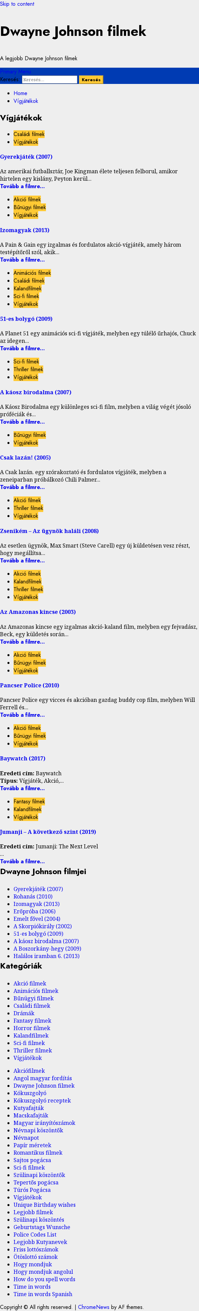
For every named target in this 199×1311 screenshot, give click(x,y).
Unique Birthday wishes (45, 1204)
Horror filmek (32, 1028)
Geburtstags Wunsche (42, 1227)
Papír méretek (32, 1145)
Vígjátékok (26, 142)
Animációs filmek (32, 273)
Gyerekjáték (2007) (26, 156)
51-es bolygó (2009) (26, 319)
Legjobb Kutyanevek (40, 1242)
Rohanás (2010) (33, 896)
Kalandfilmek (28, 288)
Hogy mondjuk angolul (43, 1271)
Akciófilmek (29, 1070)
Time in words (32, 1286)
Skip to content (17, 4)
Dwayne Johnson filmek (73, 31)
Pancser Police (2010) (29, 685)
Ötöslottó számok (36, 1257)
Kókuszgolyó (30, 1093)
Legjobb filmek (33, 1212)
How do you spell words (44, 1279)
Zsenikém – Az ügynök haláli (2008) (49, 531)
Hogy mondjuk (33, 1264)
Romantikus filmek (38, 1152)
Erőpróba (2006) (34, 911)
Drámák (24, 1013)
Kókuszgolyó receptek (42, 1100)
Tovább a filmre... (22, 186)
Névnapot (26, 1137)
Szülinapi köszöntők (39, 1175)
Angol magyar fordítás (43, 1078)
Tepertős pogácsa (36, 1182)
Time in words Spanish (43, 1294)
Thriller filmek (28, 369)
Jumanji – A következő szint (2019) (48, 832)
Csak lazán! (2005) (25, 457)
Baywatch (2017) (22, 758)
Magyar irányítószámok (44, 1123)
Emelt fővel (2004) (37, 919)
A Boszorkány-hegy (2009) (47, 948)
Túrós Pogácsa (32, 1190)
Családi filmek (29, 134)
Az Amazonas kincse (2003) (38, 612)
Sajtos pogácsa (32, 1160)
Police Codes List (35, 1234)
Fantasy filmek (29, 801)
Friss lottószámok (36, 1249)
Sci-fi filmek (26, 296)
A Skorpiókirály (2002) (43, 926)
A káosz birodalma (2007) (35, 392)
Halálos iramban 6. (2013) (46, 956)
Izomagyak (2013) (24, 230)
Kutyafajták (29, 1108)
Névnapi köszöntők (38, 1130)
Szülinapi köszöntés (39, 1219)
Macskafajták (31, 1115)
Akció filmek (27, 199)
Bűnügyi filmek (30, 207)
